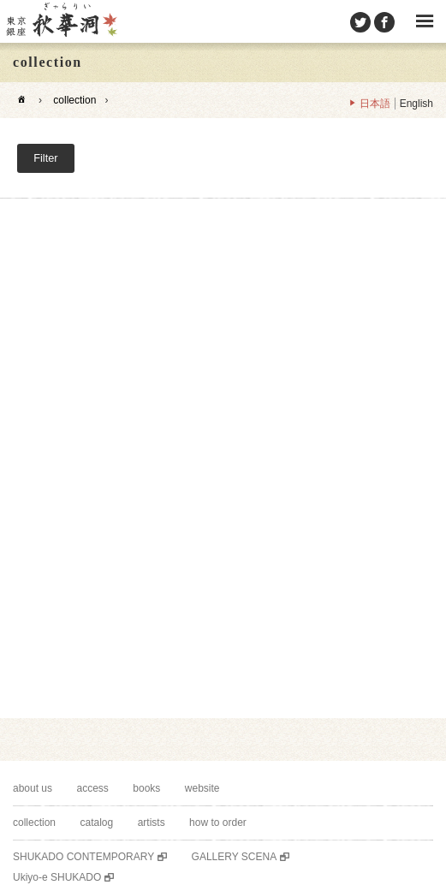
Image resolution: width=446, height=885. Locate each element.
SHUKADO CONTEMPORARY (83, 857)
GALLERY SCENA (234, 857)
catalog (96, 823)
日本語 (375, 104)
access (93, 788)
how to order (218, 823)
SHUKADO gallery (61, 21)
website (202, 788)
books (146, 788)
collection (74, 100)
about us (32, 788)
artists (151, 823)
